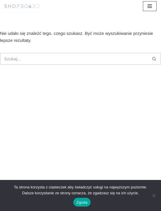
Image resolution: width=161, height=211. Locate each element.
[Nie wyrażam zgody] (154, 195)
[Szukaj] (74, 59)
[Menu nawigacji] (150, 6)
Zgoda (81, 202)
